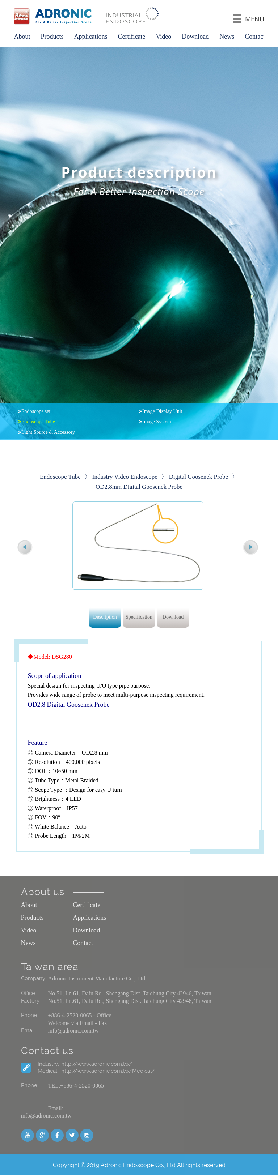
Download (195, 36)
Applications (90, 36)
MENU (248, 18)
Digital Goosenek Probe (198, 476)
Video (163, 36)
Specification (139, 617)
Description (105, 617)
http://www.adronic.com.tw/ (96, 1064)
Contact (255, 36)
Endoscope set (35, 411)
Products (52, 36)
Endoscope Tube (38, 421)
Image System (156, 421)
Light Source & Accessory (48, 432)
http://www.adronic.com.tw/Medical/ (108, 1071)
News (226, 36)
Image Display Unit (162, 411)
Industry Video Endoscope (124, 476)
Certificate (131, 36)
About (22, 36)
